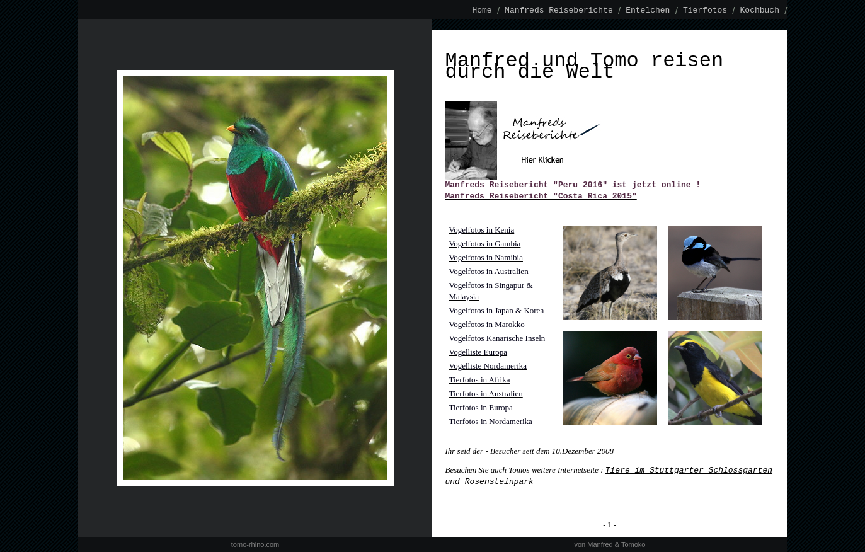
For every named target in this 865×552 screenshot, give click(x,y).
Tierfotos (705, 10)
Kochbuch (759, 10)
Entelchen (648, 10)
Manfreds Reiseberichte (559, 10)
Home (482, 10)
